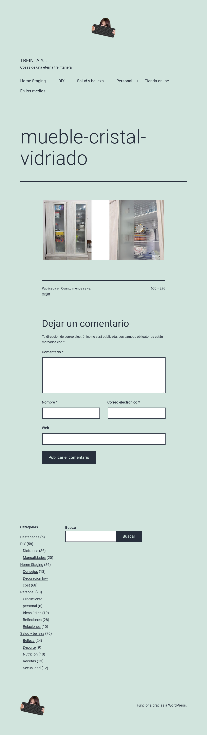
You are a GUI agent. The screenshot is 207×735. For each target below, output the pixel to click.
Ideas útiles (32, 613)
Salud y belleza (90, 80)
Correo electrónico (123, 402)
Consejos (30, 571)
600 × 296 (158, 288)
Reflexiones (32, 620)
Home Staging (33, 80)
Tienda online (157, 80)
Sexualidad (32, 668)
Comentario (52, 352)
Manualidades (34, 557)
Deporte (29, 647)
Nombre (49, 402)
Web (45, 428)
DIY (61, 80)
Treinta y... (33, 60)
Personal (124, 80)
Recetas (29, 661)
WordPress (177, 705)
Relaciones (32, 626)
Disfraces (30, 551)
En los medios (32, 91)
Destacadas (29, 537)
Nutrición (30, 654)
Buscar (70, 527)
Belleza (29, 640)
